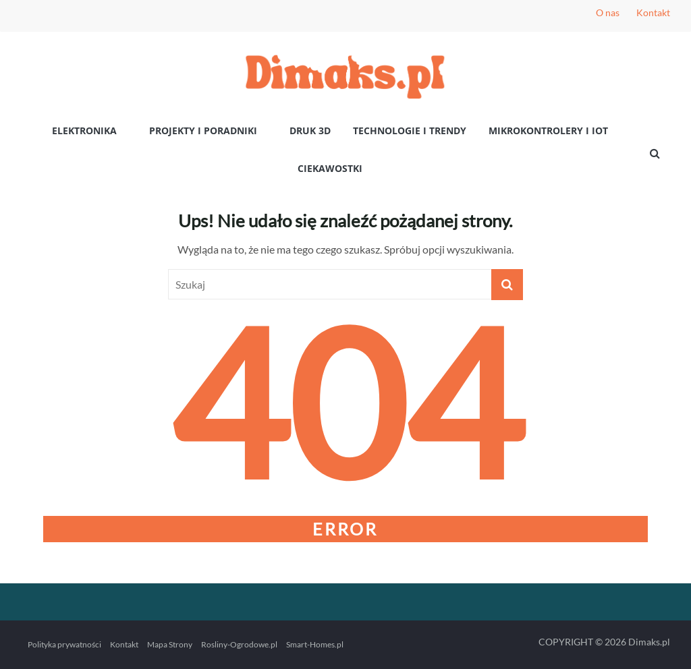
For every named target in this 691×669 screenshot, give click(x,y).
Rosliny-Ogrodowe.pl (239, 644)
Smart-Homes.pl (314, 644)
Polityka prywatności (64, 644)
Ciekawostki (330, 168)
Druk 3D (310, 130)
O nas (607, 12)
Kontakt (653, 12)
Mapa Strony (169, 644)
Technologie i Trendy (409, 130)
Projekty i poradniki (203, 130)
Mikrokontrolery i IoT (548, 130)
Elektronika (84, 130)
